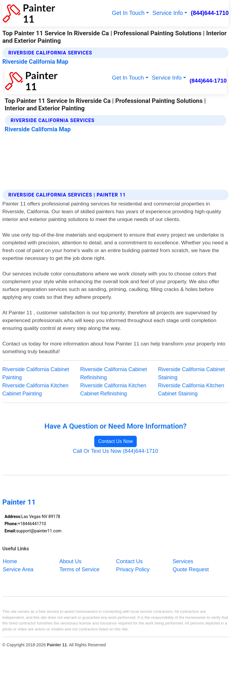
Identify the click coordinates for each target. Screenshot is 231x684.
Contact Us (129, 561)
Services (183, 561)
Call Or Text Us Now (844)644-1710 (115, 451)
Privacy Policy (133, 569)
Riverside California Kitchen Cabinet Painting (35, 390)
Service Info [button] (168, 13)
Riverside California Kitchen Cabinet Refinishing (113, 390)
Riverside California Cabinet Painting (35, 373)
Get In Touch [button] (128, 13)
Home (10, 561)
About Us (71, 561)
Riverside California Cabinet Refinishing (113, 373)
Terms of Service (80, 569)
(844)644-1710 (210, 13)
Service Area (18, 569)
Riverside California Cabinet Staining (191, 373)
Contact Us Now (115, 441)
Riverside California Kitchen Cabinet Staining (191, 390)
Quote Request (191, 569)
